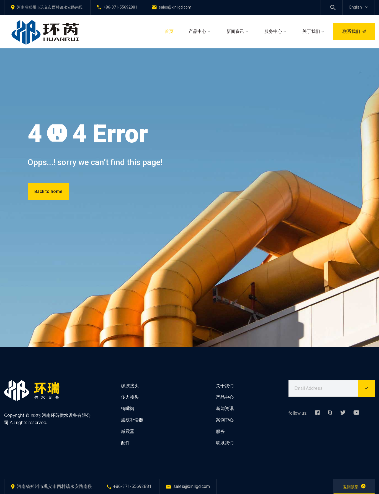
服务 (220, 431)
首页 (169, 31)
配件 (125, 442)
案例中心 (225, 419)
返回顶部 (354, 486)
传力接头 (130, 397)
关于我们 (311, 31)
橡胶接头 (130, 385)
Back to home (48, 191)
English (358, 7)
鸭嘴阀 (127, 408)
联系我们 (354, 31)
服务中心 (273, 31)
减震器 (127, 431)
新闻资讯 (235, 31)
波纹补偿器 (132, 419)
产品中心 (197, 31)
